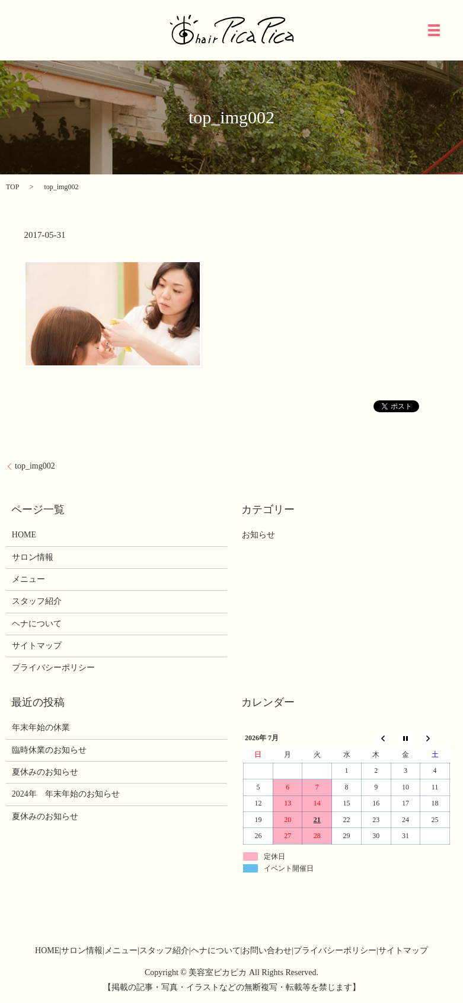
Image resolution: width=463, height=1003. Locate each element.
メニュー (28, 579)
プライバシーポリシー (53, 667)
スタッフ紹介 (37, 601)
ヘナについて (37, 623)
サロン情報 (32, 557)
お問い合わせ (267, 950)
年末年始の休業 (41, 727)
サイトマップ (37, 645)
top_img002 (35, 465)
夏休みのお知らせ (45, 772)
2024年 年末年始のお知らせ (66, 793)
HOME (24, 534)
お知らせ (258, 534)
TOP (12, 187)
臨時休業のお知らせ (49, 750)
